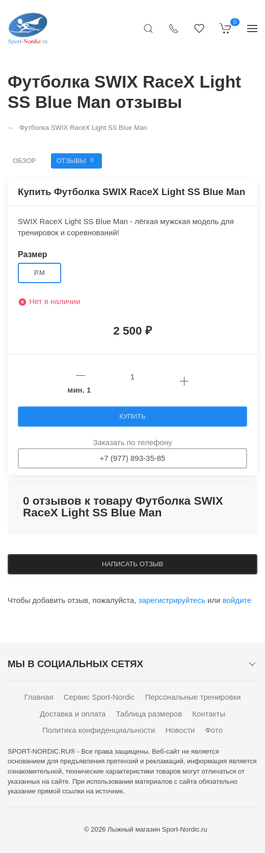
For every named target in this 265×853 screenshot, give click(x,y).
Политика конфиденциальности (98, 730)
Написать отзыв (132, 564)
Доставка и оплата (72, 713)
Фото (213, 730)
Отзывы (76, 160)
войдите (237, 600)
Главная (39, 697)
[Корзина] (226, 28)
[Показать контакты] (174, 28)
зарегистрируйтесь (172, 600)
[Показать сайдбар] (252, 28)
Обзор (24, 160)
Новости (180, 730)
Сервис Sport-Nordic (99, 697)
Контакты (208, 713)
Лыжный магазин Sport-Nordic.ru (157, 829)
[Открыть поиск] (148, 28)
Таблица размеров (149, 713)
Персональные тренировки (193, 697)
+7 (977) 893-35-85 (133, 458)
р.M (39, 273)
